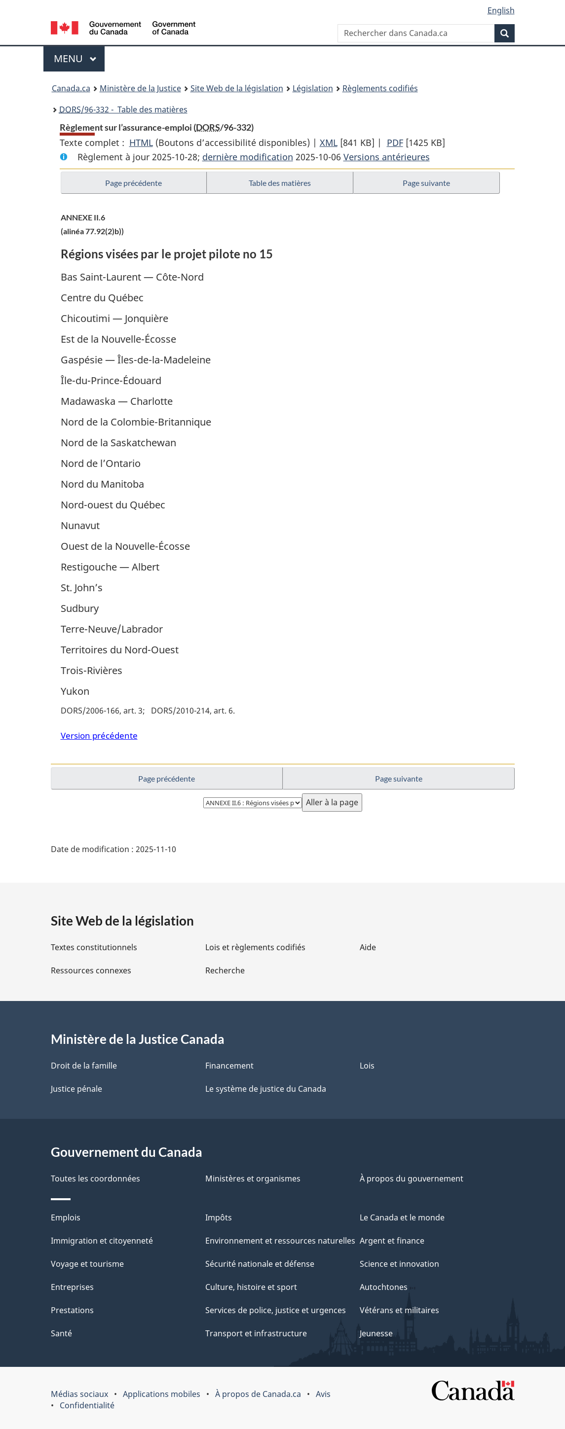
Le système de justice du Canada (265, 1088)
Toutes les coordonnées (95, 1178)
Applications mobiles (161, 1394)
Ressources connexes (91, 970)
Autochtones (384, 1287)
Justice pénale (76, 1088)
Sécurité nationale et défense (259, 1263)
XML (329, 142)
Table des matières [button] (280, 182)
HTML (141, 142)
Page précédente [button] (133, 182)
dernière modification (247, 157)
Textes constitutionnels (94, 947)
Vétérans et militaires (399, 1310)
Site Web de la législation (236, 88)
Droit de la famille (84, 1065)
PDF (395, 142)
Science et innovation (399, 1263)
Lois (367, 1065)
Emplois (65, 1217)
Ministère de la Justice (140, 88)
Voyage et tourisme (87, 1263)
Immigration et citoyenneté (102, 1240)
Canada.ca (71, 88)
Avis (323, 1394)
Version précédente (99, 735)
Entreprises (72, 1287)
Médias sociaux (79, 1394)
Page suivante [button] (426, 182)
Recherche (225, 970)
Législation (313, 88)
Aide (368, 947)
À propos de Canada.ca (258, 1394)
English (501, 10)
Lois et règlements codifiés (255, 947)
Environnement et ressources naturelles (280, 1240)
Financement (229, 1065)
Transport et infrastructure (256, 1333)
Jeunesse (376, 1333)
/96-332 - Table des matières (123, 109)
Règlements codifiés (380, 88)
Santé (61, 1333)
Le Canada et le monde (402, 1217)
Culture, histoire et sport (251, 1287)
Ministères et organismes (253, 1178)
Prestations (72, 1310)
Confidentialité (87, 1405)
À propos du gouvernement (411, 1178)
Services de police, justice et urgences (275, 1310)
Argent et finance (392, 1240)
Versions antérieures (386, 157)
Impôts (218, 1217)
